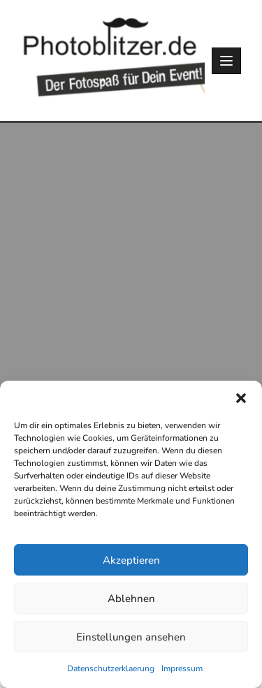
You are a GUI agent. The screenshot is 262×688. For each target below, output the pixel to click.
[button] (241, 398)
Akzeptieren (131, 560)
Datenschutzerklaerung (110, 668)
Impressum (182, 668)
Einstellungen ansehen (131, 637)
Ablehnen (131, 599)
